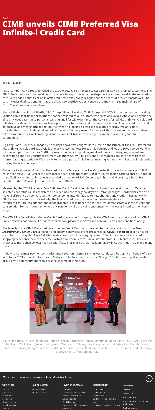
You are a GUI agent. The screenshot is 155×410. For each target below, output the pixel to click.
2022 (13, 377)
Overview (67, 389)
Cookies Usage (130, 408)
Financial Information (72, 395)
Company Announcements (74, 392)
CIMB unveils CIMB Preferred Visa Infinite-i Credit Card (45, 377)
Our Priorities (98, 395)
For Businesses (39, 392)
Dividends (67, 408)
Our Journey (97, 389)
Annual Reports (69, 399)
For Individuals (38, 389)
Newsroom (128, 385)
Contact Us (7, 392)
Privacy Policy (129, 397)
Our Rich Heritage (10, 405)
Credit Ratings (69, 402)
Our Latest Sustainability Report (106, 405)
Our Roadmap (98, 392)
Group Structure (9, 402)
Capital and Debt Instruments (75, 405)
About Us (6, 389)
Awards (5, 408)
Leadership (7, 399)
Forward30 (7, 395)
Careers (126, 389)
